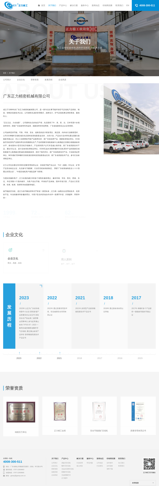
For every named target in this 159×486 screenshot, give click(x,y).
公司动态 (100, 463)
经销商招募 (107, 5)
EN (127, 5)
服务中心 (85, 5)
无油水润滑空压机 (67, 469)
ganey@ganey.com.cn (17, 476)
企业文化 (21, 80)
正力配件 (64, 478)
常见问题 (90, 463)
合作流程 (110, 466)
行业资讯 (100, 466)
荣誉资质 (35, 80)
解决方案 (74, 5)
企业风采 (62, 80)
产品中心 (63, 5)
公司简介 (7, 80)
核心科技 (80, 466)
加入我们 (121, 463)
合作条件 (110, 463)
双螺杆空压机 (66, 472)
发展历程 (48, 80)
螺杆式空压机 (66, 466)
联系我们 (119, 5)
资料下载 (110, 469)
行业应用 (80, 463)
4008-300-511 (12, 461)
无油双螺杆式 (66, 475)
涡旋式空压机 (66, 463)
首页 (43, 5)
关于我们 (52, 5)
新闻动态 (96, 5)
